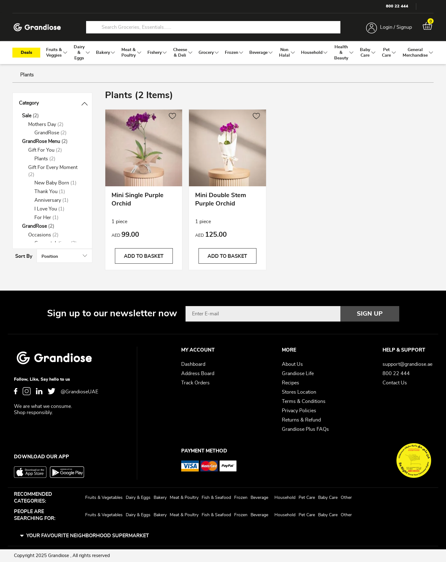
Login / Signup (396, 27)
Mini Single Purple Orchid (138, 200)
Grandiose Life (298, 373)
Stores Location (299, 392)
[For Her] (58, 217)
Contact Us (395, 382)
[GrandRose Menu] (52, 141)
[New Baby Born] (58, 183)
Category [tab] (29, 103)
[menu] (223, 52)
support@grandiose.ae (407, 364)
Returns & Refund (301, 419)
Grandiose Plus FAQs (305, 429)
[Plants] (58, 159)
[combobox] (213, 27)
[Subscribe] (369, 314)
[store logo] (37, 27)
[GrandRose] (58, 133)
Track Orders (195, 382)
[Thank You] (58, 192)
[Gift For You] (55, 150)
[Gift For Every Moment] (55, 171)
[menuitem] (54, 53)
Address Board (197, 373)
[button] (172, 117)
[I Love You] (58, 209)
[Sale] (52, 115)
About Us (292, 364)
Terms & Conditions (304, 401)
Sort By (365, 96)
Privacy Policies (299, 410)
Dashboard (193, 364)
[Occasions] (55, 235)
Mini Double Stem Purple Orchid (220, 200)
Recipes (290, 382)
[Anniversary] (58, 200)
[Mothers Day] (55, 124)
